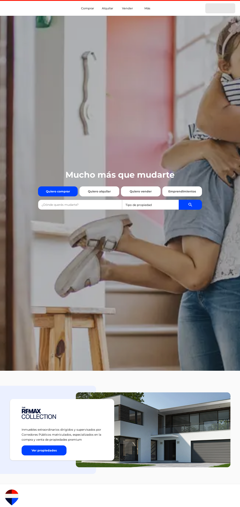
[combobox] (80, 205)
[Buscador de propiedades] (190, 205)
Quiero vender (141, 191)
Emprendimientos (182, 191)
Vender (127, 8)
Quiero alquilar (99, 191)
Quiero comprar (58, 191)
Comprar (87, 8)
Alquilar (107, 8)
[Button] (44, 450)
